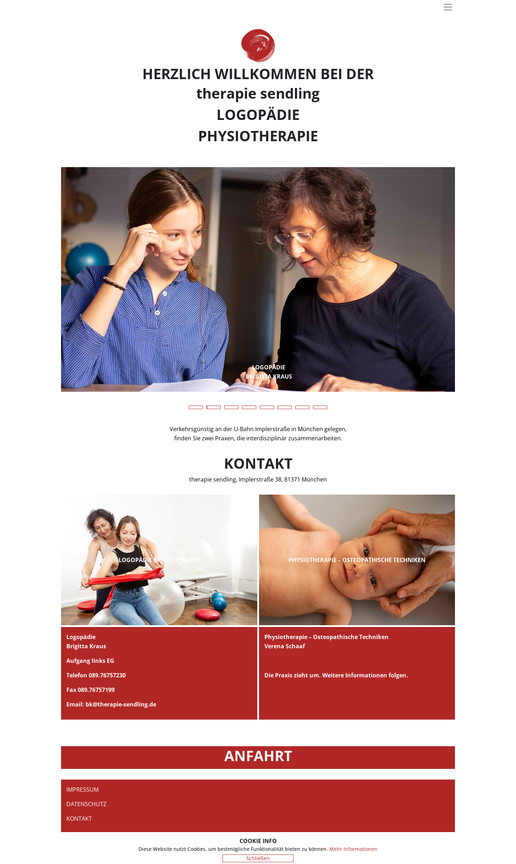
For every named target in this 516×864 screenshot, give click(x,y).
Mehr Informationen (353, 849)
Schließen (258, 858)
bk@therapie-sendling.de (121, 704)
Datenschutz (86, 804)
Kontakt (79, 818)
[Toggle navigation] (448, 7)
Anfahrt (258, 755)
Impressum (82, 789)
